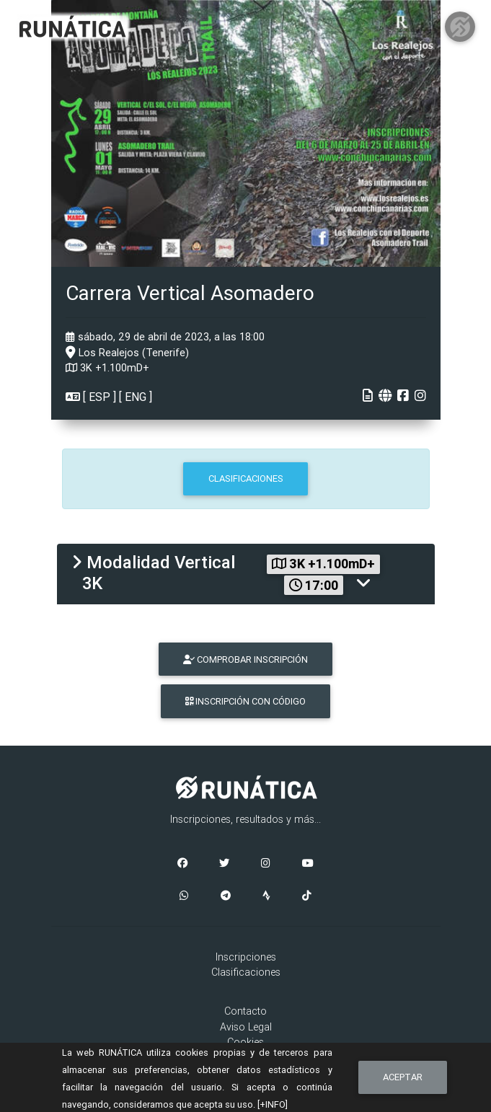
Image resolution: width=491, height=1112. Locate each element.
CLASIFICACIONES (245, 478)
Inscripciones (246, 956)
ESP (99, 396)
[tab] (246, 574)
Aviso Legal (246, 1026)
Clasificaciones (245, 972)
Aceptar (403, 1077)
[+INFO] (272, 1104)
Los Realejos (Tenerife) (127, 352)
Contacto (245, 1011)
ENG (135, 396)
